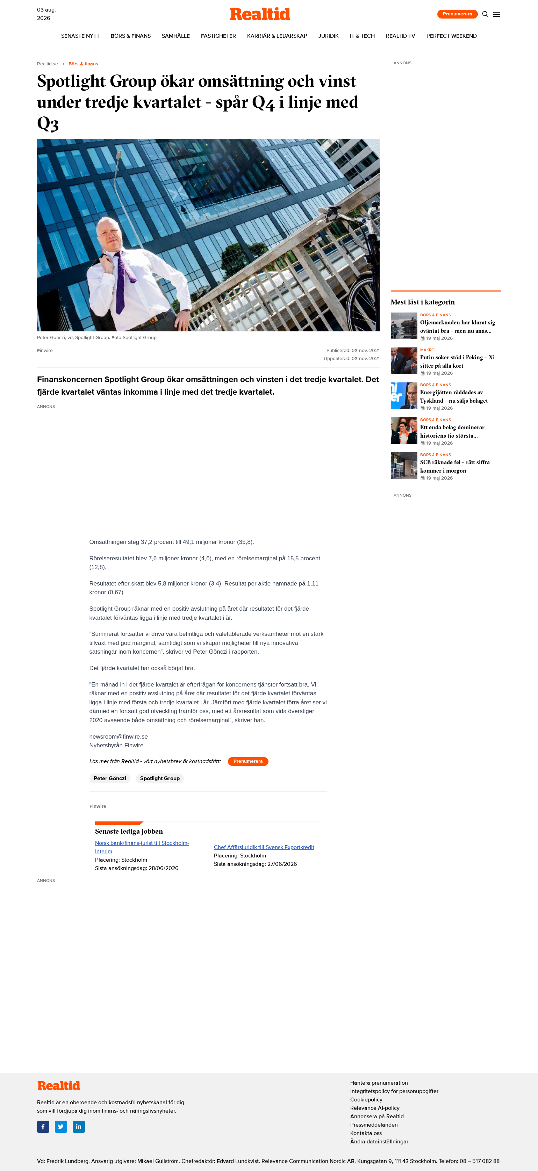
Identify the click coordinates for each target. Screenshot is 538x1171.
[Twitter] (61, 1127)
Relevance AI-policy (375, 1108)
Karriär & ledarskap (277, 36)
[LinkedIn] (79, 1127)
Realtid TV (400, 36)
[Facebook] (43, 1127)
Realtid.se (47, 64)
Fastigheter (218, 36)
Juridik (328, 36)
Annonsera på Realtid (377, 1116)
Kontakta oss (366, 1133)
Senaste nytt (80, 36)
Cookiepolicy (366, 1099)
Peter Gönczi (110, 778)
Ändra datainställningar (379, 1141)
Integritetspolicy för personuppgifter (394, 1091)
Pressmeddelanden (374, 1124)
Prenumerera (457, 14)
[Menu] (496, 14)
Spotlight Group (160, 778)
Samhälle (176, 36)
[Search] (485, 14)
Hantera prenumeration (379, 1082)
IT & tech (362, 36)
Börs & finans (131, 36)
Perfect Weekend (451, 36)
